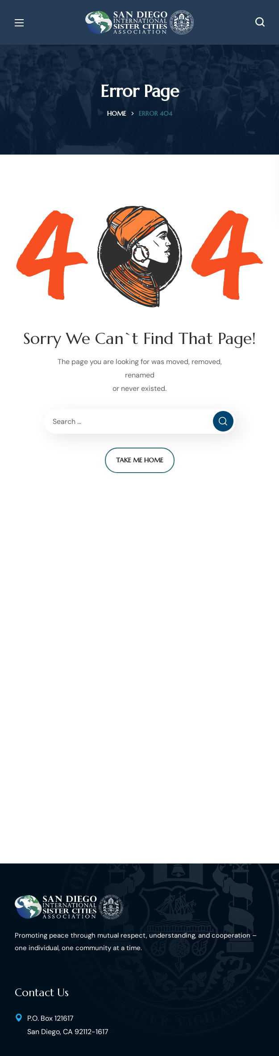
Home (116, 113)
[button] (259, 22)
